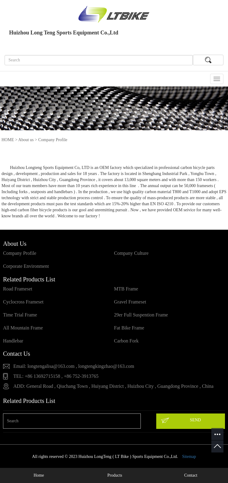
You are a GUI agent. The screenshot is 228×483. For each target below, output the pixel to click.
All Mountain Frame (23, 327)
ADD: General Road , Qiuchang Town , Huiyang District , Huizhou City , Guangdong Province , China (113, 386)
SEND (180, 420)
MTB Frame (126, 288)
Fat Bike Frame (129, 327)
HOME (8, 140)
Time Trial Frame (20, 314)
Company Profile (19, 253)
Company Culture (131, 253)
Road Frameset (17, 288)
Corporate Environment (26, 266)
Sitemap (189, 456)
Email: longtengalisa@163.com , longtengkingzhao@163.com (73, 366)
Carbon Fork (126, 340)
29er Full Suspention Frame (141, 314)
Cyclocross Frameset (23, 301)
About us (26, 140)
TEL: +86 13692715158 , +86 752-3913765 (55, 376)
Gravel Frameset (130, 301)
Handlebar (13, 340)
